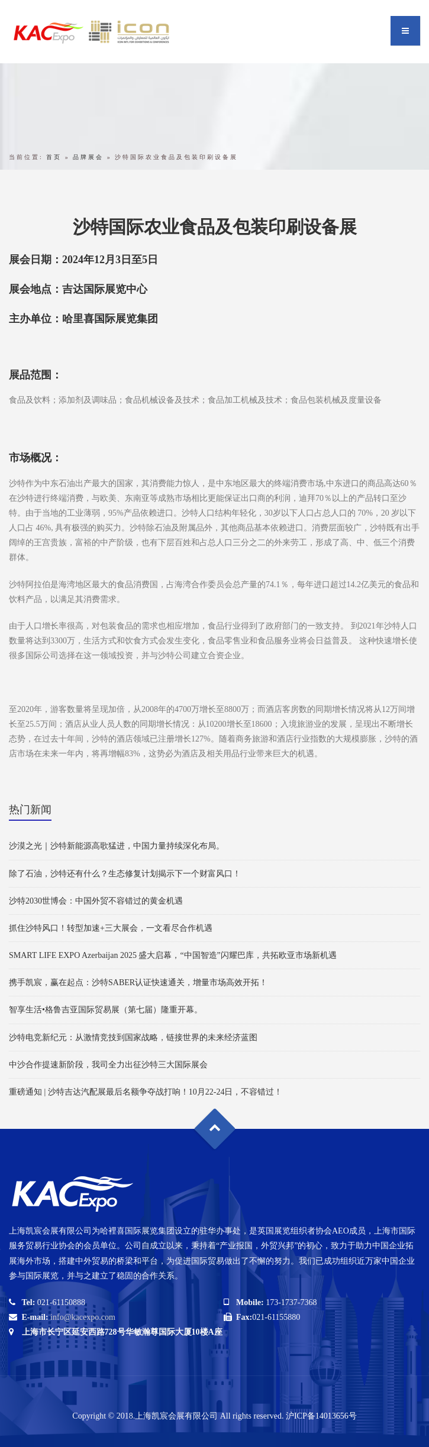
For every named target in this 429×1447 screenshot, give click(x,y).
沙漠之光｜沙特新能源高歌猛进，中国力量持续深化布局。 (116, 845)
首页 (54, 157)
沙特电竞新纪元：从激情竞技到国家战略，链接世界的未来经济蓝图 (133, 1037)
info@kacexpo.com (82, 1317)
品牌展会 (88, 157)
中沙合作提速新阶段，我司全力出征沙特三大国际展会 (108, 1064)
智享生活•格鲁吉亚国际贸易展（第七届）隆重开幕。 (105, 1009)
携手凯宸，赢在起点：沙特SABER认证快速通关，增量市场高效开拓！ (138, 982)
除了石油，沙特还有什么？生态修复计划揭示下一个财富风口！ (125, 873)
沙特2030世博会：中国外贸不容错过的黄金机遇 (96, 900)
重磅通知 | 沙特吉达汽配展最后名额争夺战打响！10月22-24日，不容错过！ (145, 1091)
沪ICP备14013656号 (321, 1416)
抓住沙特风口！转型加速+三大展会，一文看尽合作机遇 (110, 928)
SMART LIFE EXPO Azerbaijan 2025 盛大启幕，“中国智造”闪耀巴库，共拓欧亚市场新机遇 (173, 955)
